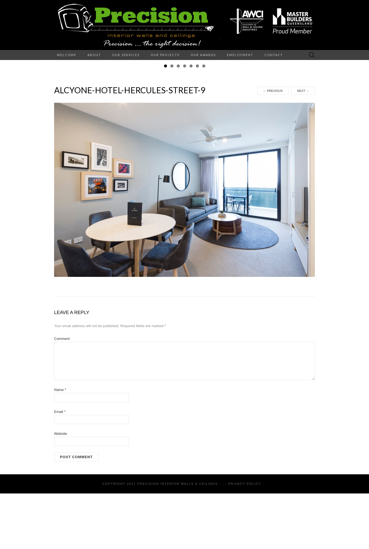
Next (303, 146)
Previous (273, 146)
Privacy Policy (244, 539)
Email (59, 467)
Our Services (126, 55)
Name (60, 445)
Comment (62, 394)
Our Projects (165, 55)
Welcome (66, 55)
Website (60, 489)
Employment (240, 55)
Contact (273, 55)
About (94, 55)
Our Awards (203, 55)
